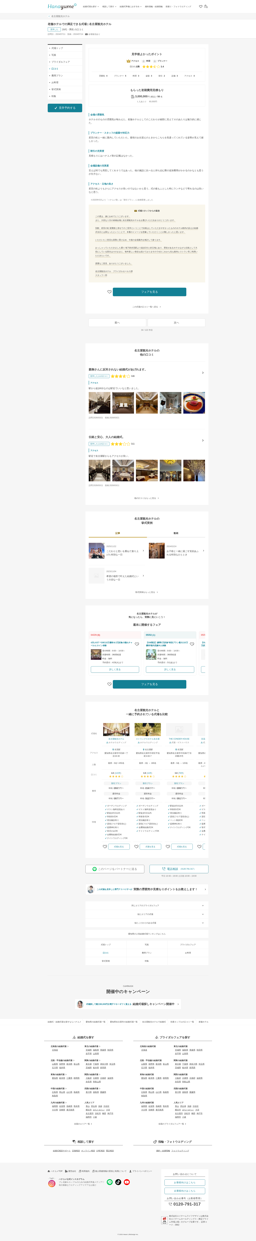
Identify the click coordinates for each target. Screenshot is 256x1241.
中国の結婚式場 (59, 1088)
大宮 (108, 1110)
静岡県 (77, 1078)
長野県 (62, 1064)
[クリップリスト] (200, 6)
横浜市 (89, 1110)
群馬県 (103, 1067)
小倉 (95, 1117)
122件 (118, 773)
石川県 (55, 1067)
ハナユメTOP (55, 1171)
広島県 (55, 1092)
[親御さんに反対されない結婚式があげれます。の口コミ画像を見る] (99, 403)
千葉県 (96, 1064)
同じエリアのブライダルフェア (168, 905)
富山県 (77, 1064)
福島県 (96, 1050)
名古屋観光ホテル (59, 16)
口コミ (54, 68)
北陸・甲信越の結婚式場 (63, 1060)
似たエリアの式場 (171, 914)
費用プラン (56, 75)
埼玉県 (112, 1064)
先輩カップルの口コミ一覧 (182, 1022)
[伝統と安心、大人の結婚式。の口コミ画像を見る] (99, 470)
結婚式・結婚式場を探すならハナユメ (64, 1022)
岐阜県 (62, 1078)
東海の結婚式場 (59, 1074)
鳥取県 (55, 1096)
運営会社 (70, 1171)
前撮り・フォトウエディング (178, 6)
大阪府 (89, 1078)
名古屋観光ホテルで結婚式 (154, 1022)
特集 (52, 96)
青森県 (103, 1050)
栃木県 (96, 1067)
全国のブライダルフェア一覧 (172, 1123)
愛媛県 (103, 1092)
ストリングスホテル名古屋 (148, 739)
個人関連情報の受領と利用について (109, 1171)
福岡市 (89, 1117)
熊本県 (77, 1106)
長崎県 (69, 1106)
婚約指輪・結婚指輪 (154, 6)
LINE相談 (100, 1151)
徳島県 (96, 1092)
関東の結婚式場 (92, 1060)
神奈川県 (104, 1064)
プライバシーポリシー (140, 1171)
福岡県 (55, 1106)
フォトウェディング (180, 1151)
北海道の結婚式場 (60, 1046)
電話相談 (110, 1151)
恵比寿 (94, 1106)
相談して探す (109, 6)
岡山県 (62, 1092)
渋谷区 (106, 1106)
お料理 (54, 82)
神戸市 (110, 1113)
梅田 (104, 1113)
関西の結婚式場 (92, 1074)
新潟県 (69, 1064)
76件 (181, 773)
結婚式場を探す (91, 6)
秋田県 (110, 1050)
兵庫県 (96, 1078)
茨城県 (89, 1067)
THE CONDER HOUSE (179, 739)
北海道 (55, 1050)
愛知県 (55, 1078)
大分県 (55, 1110)
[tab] (118, 534)
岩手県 (89, 1053)
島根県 (77, 1092)
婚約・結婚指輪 (163, 1151)
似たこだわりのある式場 (169, 923)
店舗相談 (76, 1151)
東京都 (89, 1064)
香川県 (89, 1092)
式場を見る (119, 847)
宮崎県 (62, 1110)
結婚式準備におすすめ (131, 6)
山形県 (96, 1053)
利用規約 (84, 1171)
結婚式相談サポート (62, 1151)
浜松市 (98, 1113)
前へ (117, 322)
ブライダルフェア (59, 62)
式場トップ (56, 48)
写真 (52, 55)
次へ (176, 322)
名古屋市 (90, 1113)
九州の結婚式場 (59, 1102)
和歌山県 (97, 1082)
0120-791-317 (185, 1204)
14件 (149, 773)
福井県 (62, 1067)
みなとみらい (99, 1110)
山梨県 (55, 1064)
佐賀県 (62, 1106)
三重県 (69, 1078)
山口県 (69, 1092)
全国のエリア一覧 (83, 1123)
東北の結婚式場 (92, 1046)
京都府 (103, 1078)
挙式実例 (55, 89)
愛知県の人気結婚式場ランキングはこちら (147, 934)
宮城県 (89, 1050)
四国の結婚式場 (92, 1088)
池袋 (100, 1106)
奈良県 (89, 1082)
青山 (88, 1106)
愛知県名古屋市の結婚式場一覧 (124, 1022)
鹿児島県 (70, 1110)
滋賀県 (110, 1078)
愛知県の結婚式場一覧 (95, 1022)
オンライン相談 (88, 1151)
